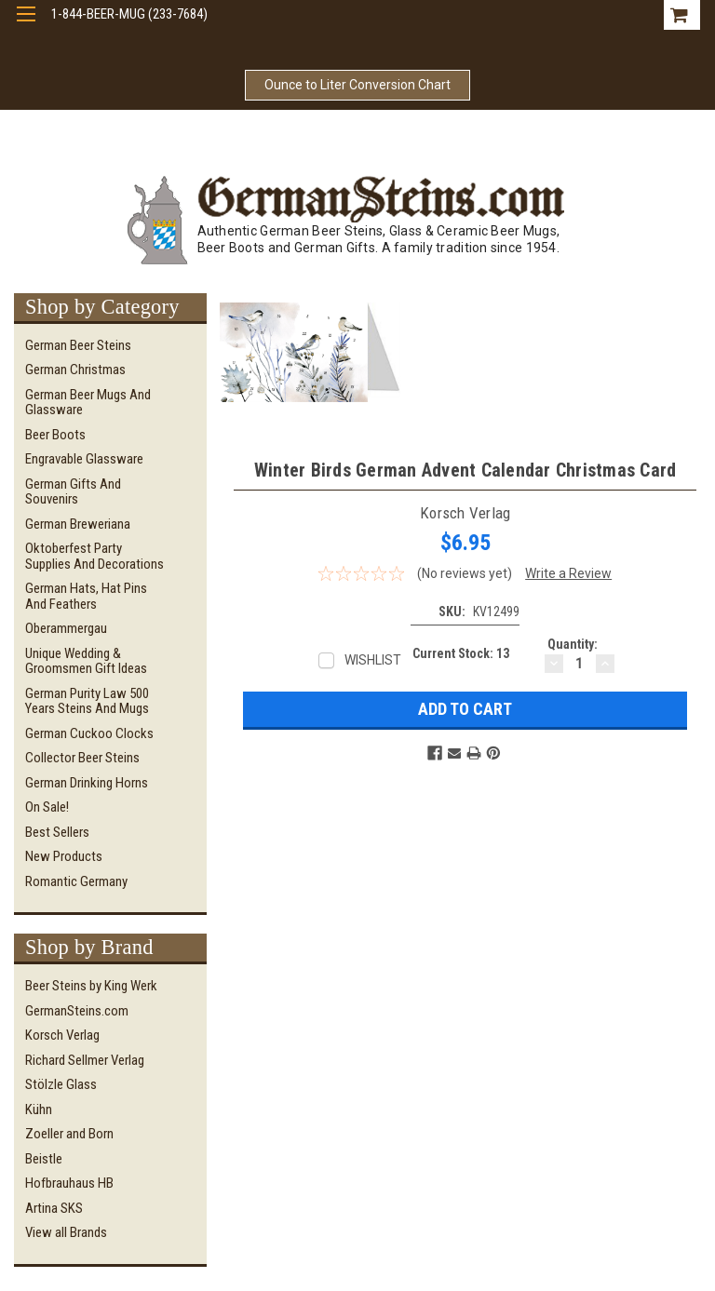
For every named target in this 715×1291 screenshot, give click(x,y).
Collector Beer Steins (82, 757)
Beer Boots (55, 434)
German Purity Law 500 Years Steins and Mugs (87, 701)
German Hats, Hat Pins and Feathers (86, 596)
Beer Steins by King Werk (91, 985)
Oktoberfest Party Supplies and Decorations (94, 556)
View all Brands (66, 1232)
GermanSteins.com (76, 1010)
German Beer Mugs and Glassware (88, 402)
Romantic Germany (76, 881)
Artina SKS (54, 1208)
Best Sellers (57, 832)
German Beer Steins (78, 345)
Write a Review (568, 573)
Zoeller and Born (69, 1133)
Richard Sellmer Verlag (84, 1060)
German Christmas (75, 369)
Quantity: (572, 644)
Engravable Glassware (84, 459)
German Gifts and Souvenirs (73, 492)
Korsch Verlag (62, 1035)
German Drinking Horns (86, 782)
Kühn (38, 1109)
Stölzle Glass (61, 1084)
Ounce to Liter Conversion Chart (357, 84)
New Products (63, 856)
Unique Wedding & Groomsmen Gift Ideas (86, 661)
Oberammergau (66, 628)
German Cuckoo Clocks (89, 733)
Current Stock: (460, 653)
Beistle (43, 1158)
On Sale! (47, 807)
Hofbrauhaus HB (69, 1183)
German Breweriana (77, 524)
